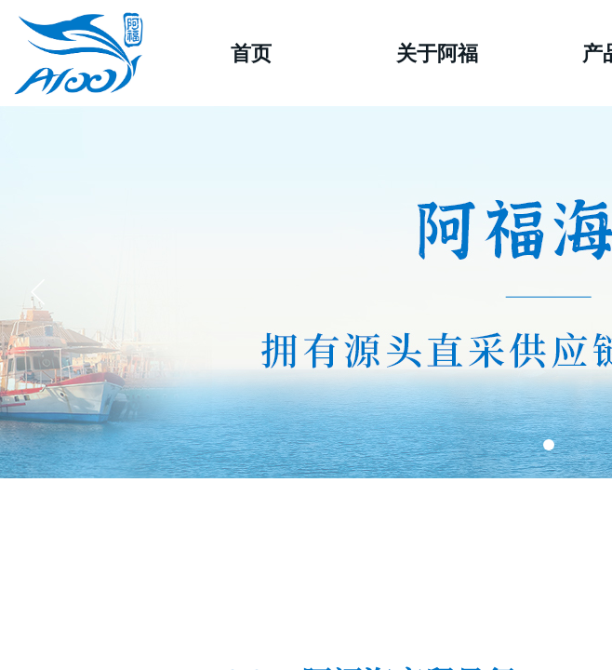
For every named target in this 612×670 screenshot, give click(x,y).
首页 (251, 53)
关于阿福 (437, 53)
